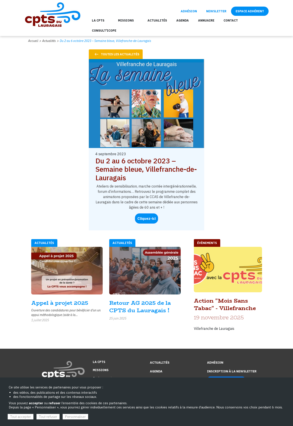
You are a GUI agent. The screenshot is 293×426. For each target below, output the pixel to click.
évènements (207, 243)
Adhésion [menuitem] (189, 11)
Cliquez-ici (146, 218)
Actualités (49, 41)
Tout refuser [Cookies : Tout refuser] (48, 416)
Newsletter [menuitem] (216, 11)
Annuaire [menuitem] (206, 20)
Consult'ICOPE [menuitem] (104, 30)
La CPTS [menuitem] (98, 20)
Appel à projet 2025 (59, 303)
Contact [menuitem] (231, 20)
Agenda (156, 371)
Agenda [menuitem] (182, 20)
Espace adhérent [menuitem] (250, 11)
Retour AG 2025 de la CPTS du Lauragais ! (140, 307)
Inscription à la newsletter (232, 371)
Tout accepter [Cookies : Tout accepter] (20, 416)
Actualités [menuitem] (157, 20)
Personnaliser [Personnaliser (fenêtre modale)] (75, 416)
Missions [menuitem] (126, 20)
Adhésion (215, 363)
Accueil (33, 41)
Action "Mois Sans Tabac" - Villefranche (225, 304)
